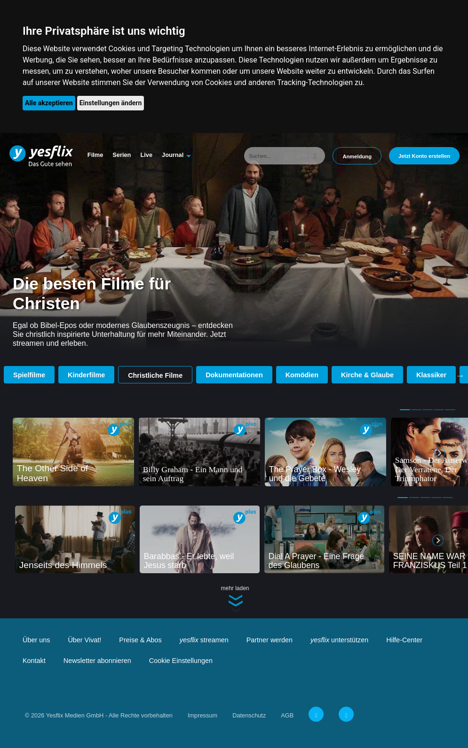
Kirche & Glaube (367, 375)
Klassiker (431, 375)
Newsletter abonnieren (97, 660)
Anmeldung (357, 156)
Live (146, 154)
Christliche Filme (155, 375)
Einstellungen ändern (110, 103)
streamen (204, 640)
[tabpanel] (73, 452)
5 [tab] (450, 409)
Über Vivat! (84, 640)
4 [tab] (439, 409)
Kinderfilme (86, 375)
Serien (121, 154)
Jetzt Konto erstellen (424, 156)
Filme (95, 154)
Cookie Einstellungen (181, 660)
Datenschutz (249, 715)
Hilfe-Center (404, 640)
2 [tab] (416, 409)
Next (460, 375)
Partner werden (269, 640)
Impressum (202, 715)
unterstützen (339, 640)
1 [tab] (405, 409)
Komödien (302, 375)
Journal (172, 154)
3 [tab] (427, 409)
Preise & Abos (140, 640)
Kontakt (34, 660)
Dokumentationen (234, 375)
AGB (287, 715)
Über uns (36, 640)
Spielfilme (29, 375)
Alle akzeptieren (49, 103)
